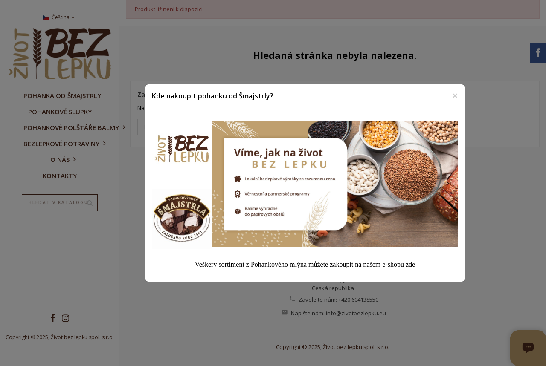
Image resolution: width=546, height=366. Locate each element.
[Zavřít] (455, 95)
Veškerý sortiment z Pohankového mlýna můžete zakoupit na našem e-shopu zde (305, 264)
